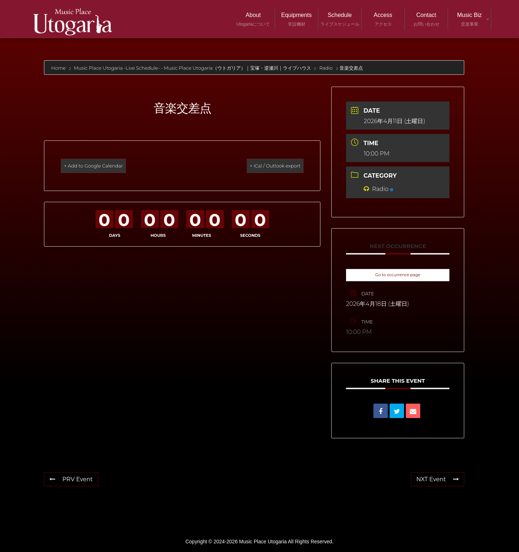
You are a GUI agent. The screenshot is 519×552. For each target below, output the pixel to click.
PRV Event (71, 479)
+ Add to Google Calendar (105, 165)
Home (59, 68)
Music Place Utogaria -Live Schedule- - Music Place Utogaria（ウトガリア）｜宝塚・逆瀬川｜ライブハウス (192, 68)
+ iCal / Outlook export (264, 165)
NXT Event (437, 479)
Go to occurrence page (397, 274)
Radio (326, 68)
